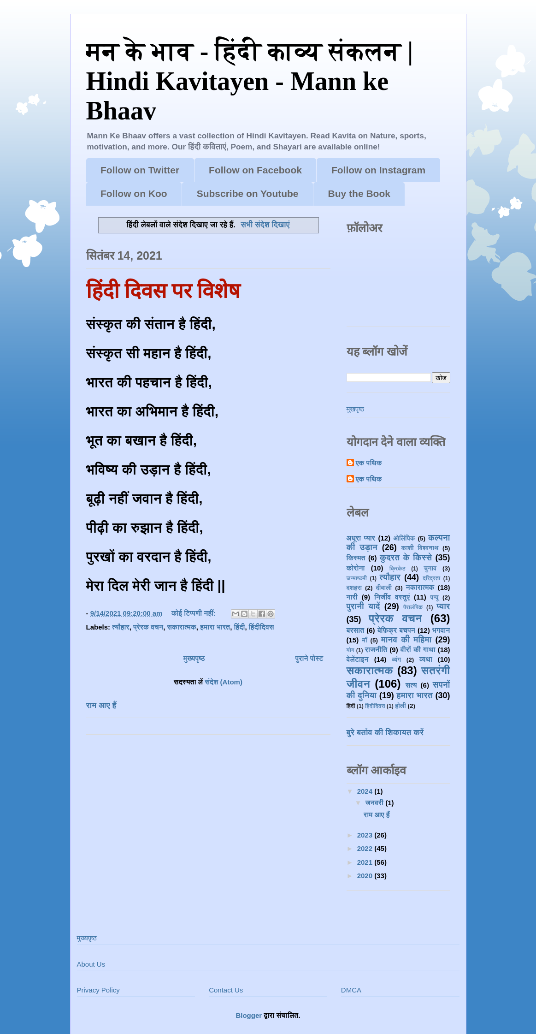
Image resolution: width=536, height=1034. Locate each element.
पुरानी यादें (363, 606)
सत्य (411, 685)
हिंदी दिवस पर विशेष (163, 291)
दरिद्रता (431, 578)
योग (350, 650)
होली (400, 705)
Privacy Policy (98, 990)
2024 (366, 791)
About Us (91, 964)
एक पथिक (369, 463)
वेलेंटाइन (358, 659)
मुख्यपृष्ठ (194, 658)
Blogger (249, 1015)
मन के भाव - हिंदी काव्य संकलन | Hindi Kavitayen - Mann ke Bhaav (249, 81)
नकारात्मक (420, 587)
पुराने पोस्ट (309, 658)
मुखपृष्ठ (355, 409)
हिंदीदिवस (261, 627)
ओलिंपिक (404, 538)
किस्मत (356, 558)
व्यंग (396, 659)
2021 (366, 862)
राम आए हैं (101, 705)
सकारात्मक (181, 627)
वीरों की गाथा (418, 650)
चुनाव (430, 568)
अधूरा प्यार (361, 538)
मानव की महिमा (406, 639)
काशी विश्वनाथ (420, 548)
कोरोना (356, 568)
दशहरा (354, 587)
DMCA (351, 990)
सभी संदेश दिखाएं (265, 224)
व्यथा (425, 659)
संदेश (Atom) (223, 682)
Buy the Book (359, 193)
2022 (366, 848)
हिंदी (239, 627)
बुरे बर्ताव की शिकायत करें (385, 732)
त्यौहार (121, 627)
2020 (366, 875)
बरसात (356, 630)
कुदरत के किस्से (406, 557)
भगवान (441, 630)
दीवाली (384, 587)
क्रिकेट (397, 568)
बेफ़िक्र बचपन (396, 630)
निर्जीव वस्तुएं (392, 597)
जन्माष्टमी (357, 578)
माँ (364, 640)
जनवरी (375, 803)
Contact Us (226, 990)
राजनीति (376, 650)
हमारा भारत (215, 627)
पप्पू (434, 597)
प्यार (443, 606)
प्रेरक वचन (148, 627)
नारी (352, 597)
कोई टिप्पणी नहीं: (194, 613)
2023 (366, 835)
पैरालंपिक (413, 607)
